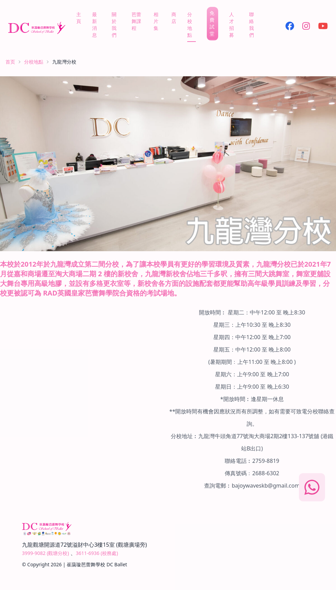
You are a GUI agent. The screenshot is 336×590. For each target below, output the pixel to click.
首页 (10, 61)
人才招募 (231, 24)
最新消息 (94, 24)
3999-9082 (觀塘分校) (45, 553)
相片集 (156, 21)
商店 (173, 17)
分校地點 (189, 24)
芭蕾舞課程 (136, 21)
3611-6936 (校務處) (97, 553)
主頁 (78, 17)
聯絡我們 (251, 24)
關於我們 (114, 24)
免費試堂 (212, 23)
